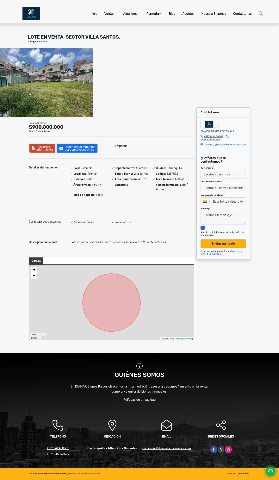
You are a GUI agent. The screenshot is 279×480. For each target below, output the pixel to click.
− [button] (34, 276)
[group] (46, 82)
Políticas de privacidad (139, 399)
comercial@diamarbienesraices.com (225, 144)
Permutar (153, 14)
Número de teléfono (213, 194)
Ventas (109, 14)
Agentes (188, 14)
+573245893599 (210, 139)
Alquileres (130, 14)
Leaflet (164, 339)
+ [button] (34, 270)
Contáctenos (242, 14)
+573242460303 (213, 136)
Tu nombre (207, 167)
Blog (172, 14)
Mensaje (206, 208)
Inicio (93, 14)
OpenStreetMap (185, 339)
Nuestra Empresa (213, 14)
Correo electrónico (212, 181)
